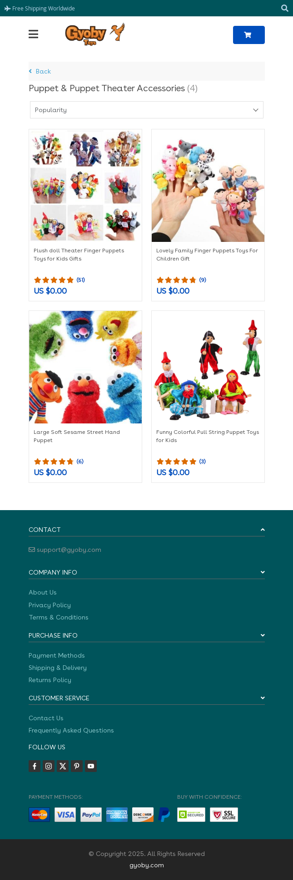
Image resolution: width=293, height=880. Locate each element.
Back (40, 71)
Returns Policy (50, 679)
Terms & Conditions (59, 617)
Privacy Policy (50, 605)
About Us (43, 592)
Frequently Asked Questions (71, 730)
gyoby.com (146, 865)
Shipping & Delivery (58, 667)
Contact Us (46, 718)
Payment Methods (57, 655)
